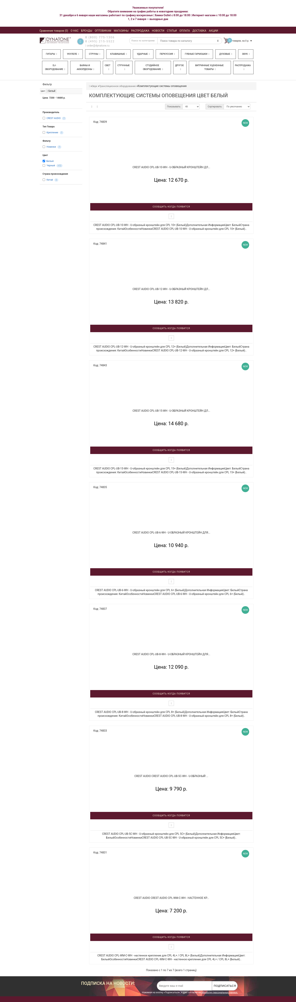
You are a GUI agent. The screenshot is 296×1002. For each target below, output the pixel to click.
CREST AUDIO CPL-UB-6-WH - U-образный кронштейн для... (171, 532)
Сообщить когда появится (171, 206)
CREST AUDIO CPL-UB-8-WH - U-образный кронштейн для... (171, 654)
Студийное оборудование (153, 67)
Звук (246, 54)
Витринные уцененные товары (209, 67)
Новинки (51, 147)
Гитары (51, 54)
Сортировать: (215, 106)
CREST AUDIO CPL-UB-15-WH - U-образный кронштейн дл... (171, 410)
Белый (51, 91)
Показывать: (174, 106)
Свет (107, 67)
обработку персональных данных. (219, 992)
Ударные (143, 54)
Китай (49, 179)
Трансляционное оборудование (117, 86)
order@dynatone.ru (97, 45)
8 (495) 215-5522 (100, 41)
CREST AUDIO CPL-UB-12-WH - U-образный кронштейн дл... (171, 289)
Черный (50, 165)
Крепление (52, 132)
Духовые (225, 54)
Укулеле (73, 54)
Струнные (123, 67)
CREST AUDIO (53, 118)
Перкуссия (167, 54)
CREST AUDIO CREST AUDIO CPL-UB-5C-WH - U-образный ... (171, 776)
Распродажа (243, 67)
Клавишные (118, 54)
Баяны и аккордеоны (85, 67)
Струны (94, 54)
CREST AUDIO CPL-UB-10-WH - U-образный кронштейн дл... (171, 167)
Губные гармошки (197, 54)
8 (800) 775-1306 (100, 37)
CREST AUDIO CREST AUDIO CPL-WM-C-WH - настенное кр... (171, 897)
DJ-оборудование (55, 67)
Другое (179, 67)
